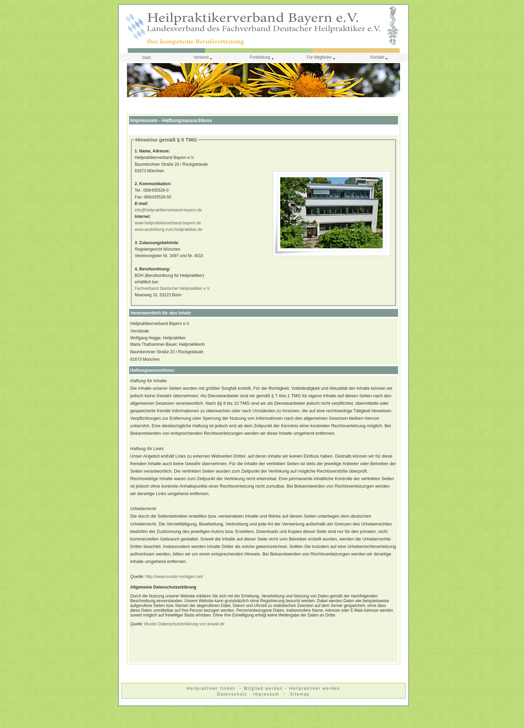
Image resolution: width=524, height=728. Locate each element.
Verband (202, 57)
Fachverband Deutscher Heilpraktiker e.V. (173, 288)
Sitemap (300, 694)
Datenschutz (233, 694)
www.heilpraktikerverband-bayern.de (168, 223)
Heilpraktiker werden (314, 688)
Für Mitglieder (321, 57)
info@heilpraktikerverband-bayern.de (168, 210)
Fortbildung (262, 57)
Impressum (267, 694)
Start (146, 57)
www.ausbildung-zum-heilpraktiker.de (168, 229)
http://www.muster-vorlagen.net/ (174, 576)
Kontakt (379, 57)
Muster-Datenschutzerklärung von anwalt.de (184, 624)
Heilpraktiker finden (212, 688)
